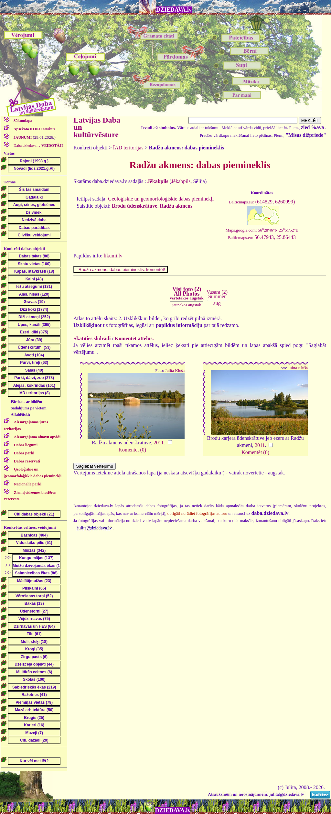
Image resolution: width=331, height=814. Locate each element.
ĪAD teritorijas (128, 147)
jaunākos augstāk (186, 304)
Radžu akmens (176, 206)
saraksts (34, 129)
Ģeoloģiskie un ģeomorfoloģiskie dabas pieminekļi (161, 198)
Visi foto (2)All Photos (186, 293)
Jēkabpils (181, 181)
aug (217, 303)
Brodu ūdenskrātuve (134, 206)
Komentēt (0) (132, 449)
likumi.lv (113, 255)
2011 (159, 442)
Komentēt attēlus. (134, 338)
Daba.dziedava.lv (38, 145)
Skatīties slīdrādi (92, 338)
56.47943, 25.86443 (262, 237)
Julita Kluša (175, 370)
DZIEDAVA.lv (174, 9)
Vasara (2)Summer (217, 294)
